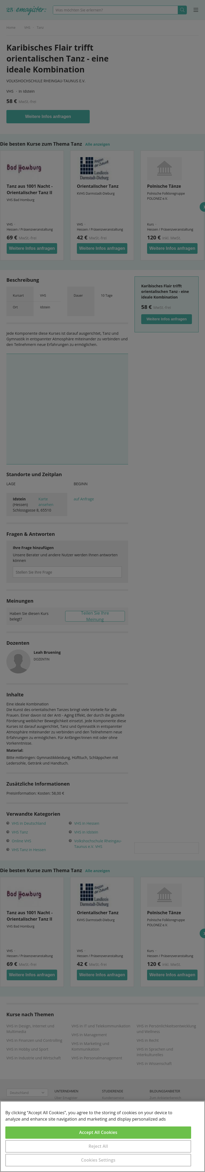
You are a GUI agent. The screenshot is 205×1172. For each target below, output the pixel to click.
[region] (102, 1136)
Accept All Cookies (98, 1132)
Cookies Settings (98, 1160)
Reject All (98, 1146)
